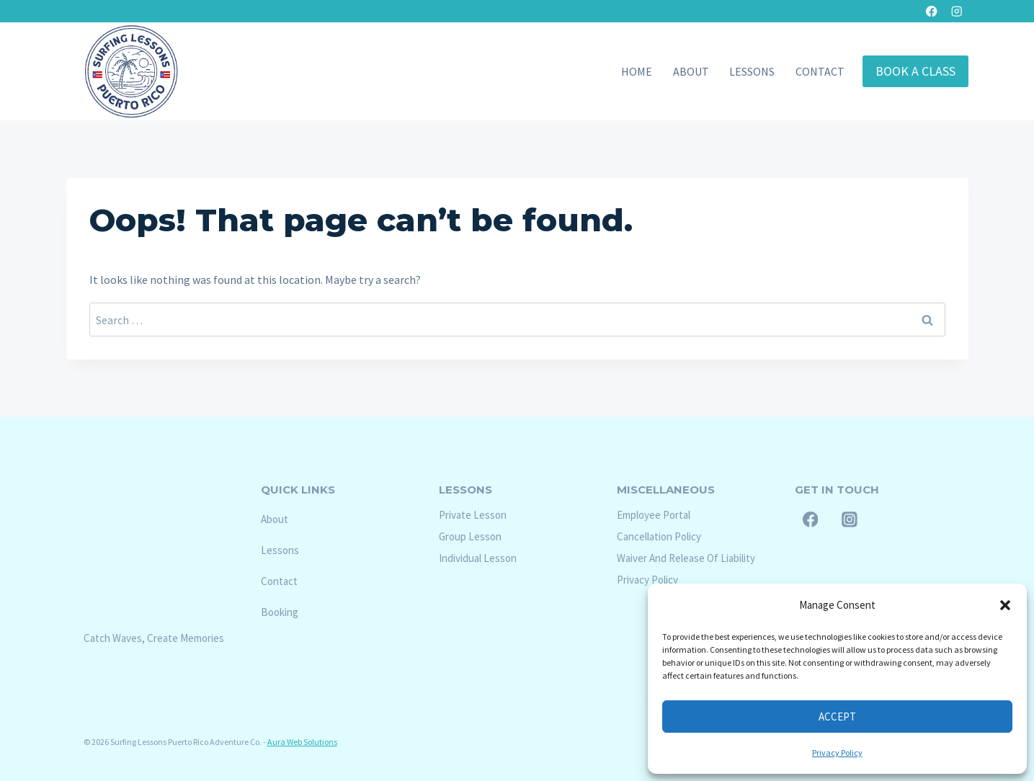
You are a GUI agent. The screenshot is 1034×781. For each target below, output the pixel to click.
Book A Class (915, 71)
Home (636, 71)
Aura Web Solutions (302, 741)
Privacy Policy (837, 752)
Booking (279, 612)
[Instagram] (957, 11)
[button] (1005, 605)
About (691, 71)
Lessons (752, 71)
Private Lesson (473, 515)
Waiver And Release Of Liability (686, 558)
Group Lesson (470, 536)
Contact (819, 71)
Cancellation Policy (659, 536)
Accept (837, 716)
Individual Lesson (478, 558)
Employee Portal (653, 515)
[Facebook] (931, 11)
